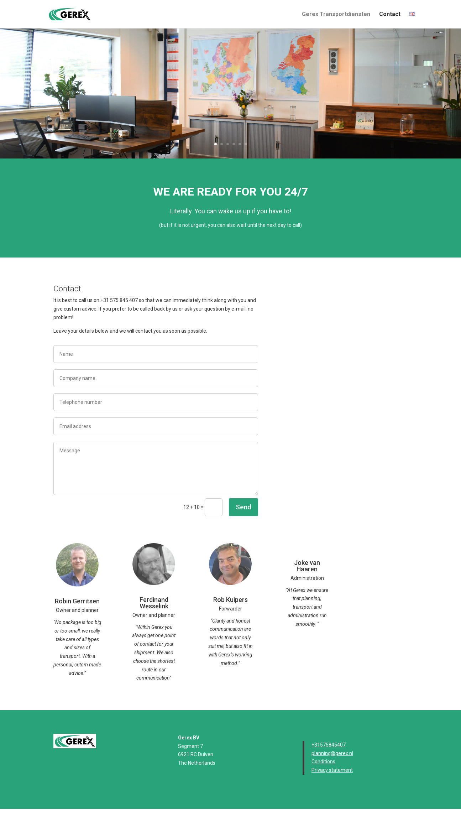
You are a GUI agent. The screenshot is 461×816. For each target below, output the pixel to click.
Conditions (323, 761)
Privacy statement (332, 770)
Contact (389, 14)
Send (243, 507)
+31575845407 (328, 745)
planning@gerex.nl (332, 753)
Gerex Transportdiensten (336, 14)
